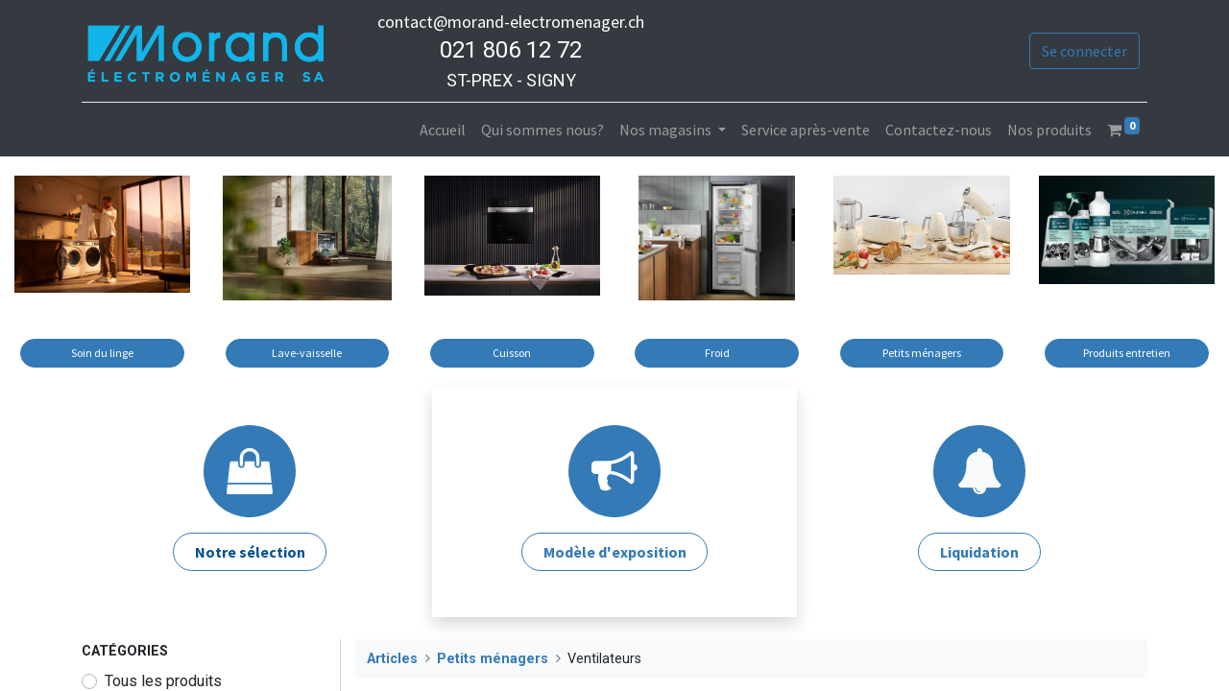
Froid (717, 353)
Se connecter (1084, 50)
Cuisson (512, 353)
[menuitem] (442, 129)
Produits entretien (1126, 353)
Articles (392, 659)
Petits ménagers (921, 353)
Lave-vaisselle (307, 353)
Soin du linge (102, 353)
